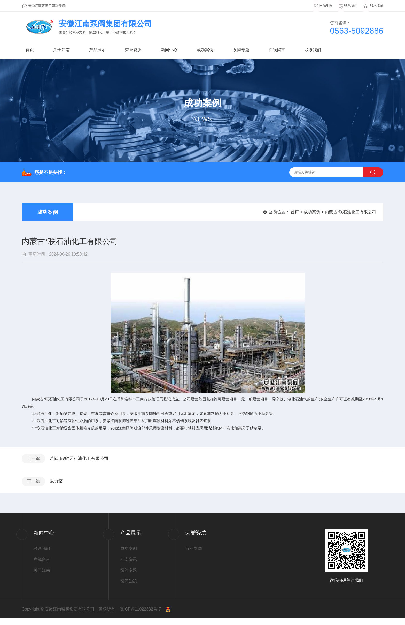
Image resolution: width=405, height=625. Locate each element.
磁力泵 (60, 486)
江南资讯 (128, 566)
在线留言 (277, 50)
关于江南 (61, 50)
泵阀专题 (241, 50)
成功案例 (205, 50)
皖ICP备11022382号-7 (140, 616)
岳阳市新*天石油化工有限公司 (84, 460)
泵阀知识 (128, 588)
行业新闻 (193, 555)
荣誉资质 (133, 50)
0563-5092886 (356, 30)
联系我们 (313, 50)
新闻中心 (169, 50)
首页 (30, 50)
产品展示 (97, 50)
